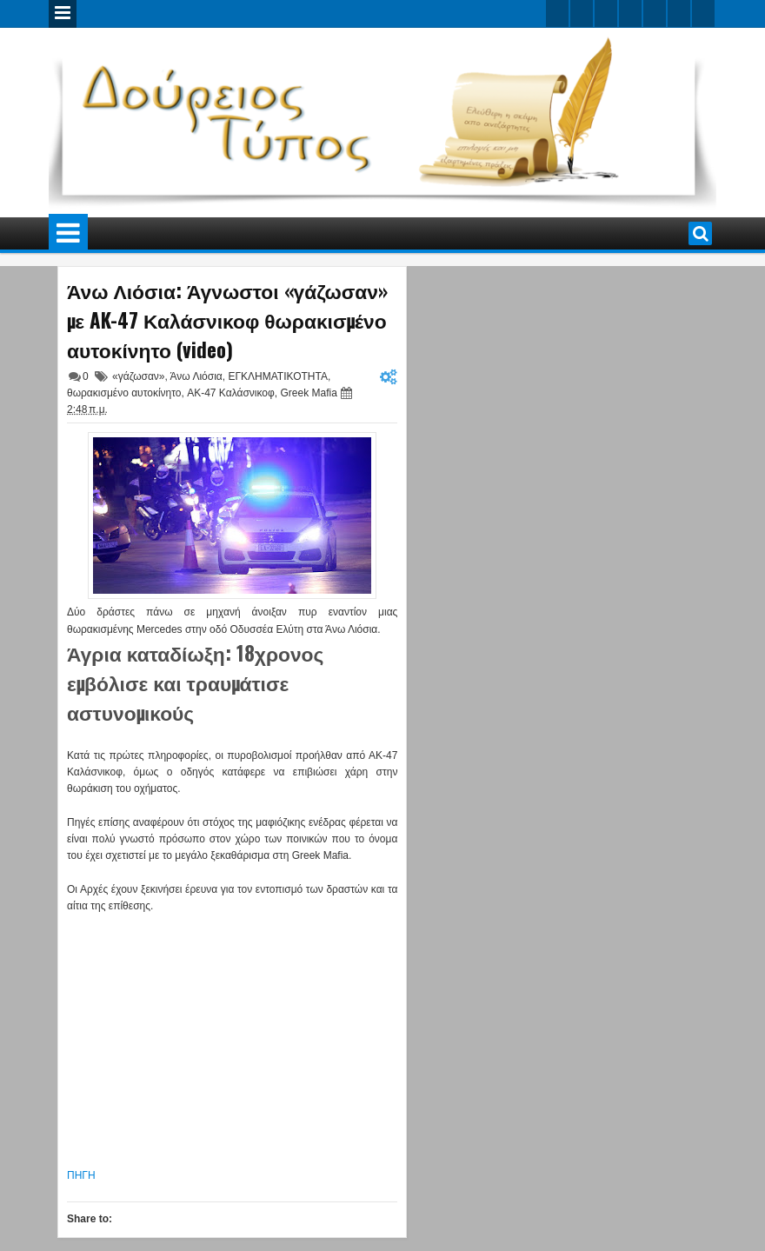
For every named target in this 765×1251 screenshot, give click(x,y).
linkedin (654, 13)
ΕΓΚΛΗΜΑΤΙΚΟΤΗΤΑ (277, 376)
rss (630, 13)
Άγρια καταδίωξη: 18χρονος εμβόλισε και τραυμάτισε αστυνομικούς (195, 682)
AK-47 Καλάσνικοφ (231, 393)
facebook (581, 13)
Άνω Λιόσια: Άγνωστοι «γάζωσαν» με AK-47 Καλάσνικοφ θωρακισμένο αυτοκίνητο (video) (227, 320)
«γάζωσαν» (138, 376)
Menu (62, 14)
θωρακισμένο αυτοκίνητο (124, 393)
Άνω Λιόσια (196, 376)
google (606, 13)
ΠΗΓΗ (81, 1175)
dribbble (679, 13)
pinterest (703, 13)
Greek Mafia (308, 393)
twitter (557, 13)
